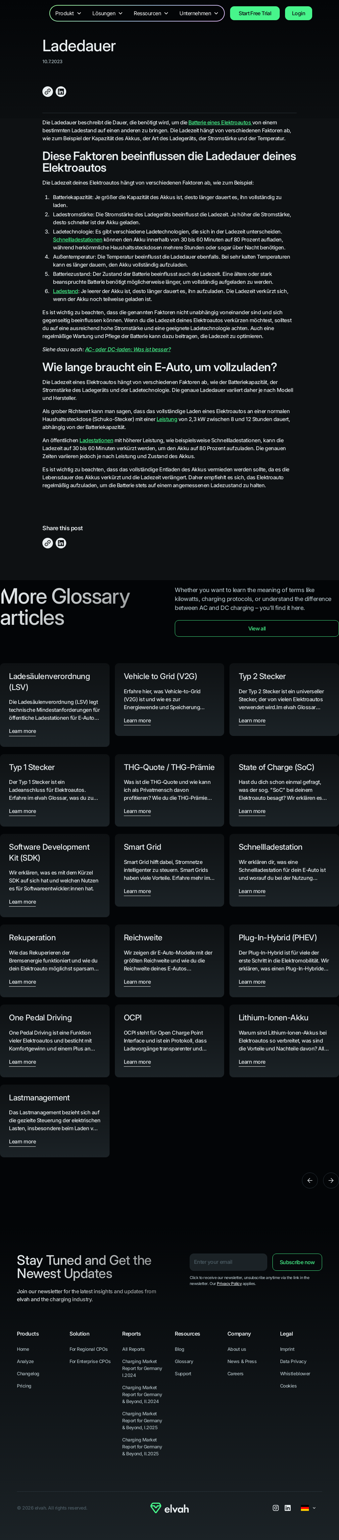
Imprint (287, 1349)
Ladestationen (96, 440)
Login (298, 13)
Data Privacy (293, 1361)
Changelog (28, 1373)
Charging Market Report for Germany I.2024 (142, 1368)
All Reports (133, 1349)
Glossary (184, 1361)
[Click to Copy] (47, 91)
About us (236, 1349)
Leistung (167, 419)
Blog (179, 1349)
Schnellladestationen (77, 239)
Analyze (25, 1361)
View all (257, 628)
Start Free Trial (255, 13)
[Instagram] (276, 1508)
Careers (235, 1373)
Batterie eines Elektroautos (220, 122)
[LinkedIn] (288, 1508)
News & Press (242, 1361)
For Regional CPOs (89, 1349)
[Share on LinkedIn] (61, 91)
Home (23, 1349)
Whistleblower (295, 1373)
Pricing (24, 1386)
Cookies (288, 1386)
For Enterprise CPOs (90, 1361)
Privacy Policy (229, 1283)
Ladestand (65, 291)
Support (183, 1373)
